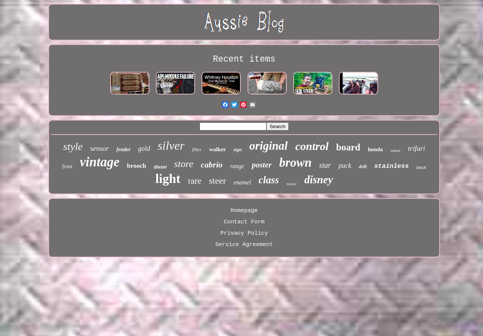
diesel (160, 167)
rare (195, 181)
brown (295, 162)
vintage (100, 162)
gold (144, 148)
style (73, 146)
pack (344, 165)
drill (363, 166)
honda (375, 149)
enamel (242, 182)
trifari (416, 148)
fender (124, 149)
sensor (99, 148)
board (348, 147)
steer (217, 181)
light (167, 179)
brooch (136, 165)
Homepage (244, 210)
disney (318, 179)
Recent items (244, 59)
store (183, 163)
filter (197, 149)
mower (291, 184)
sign (237, 149)
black (421, 167)
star (325, 165)
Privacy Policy (244, 233)
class (268, 180)
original (268, 145)
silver (171, 145)
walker (217, 149)
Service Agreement (244, 245)
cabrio (211, 164)
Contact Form (244, 222)
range (237, 166)
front (67, 166)
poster (262, 164)
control (311, 146)
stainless (391, 166)
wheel (395, 150)
